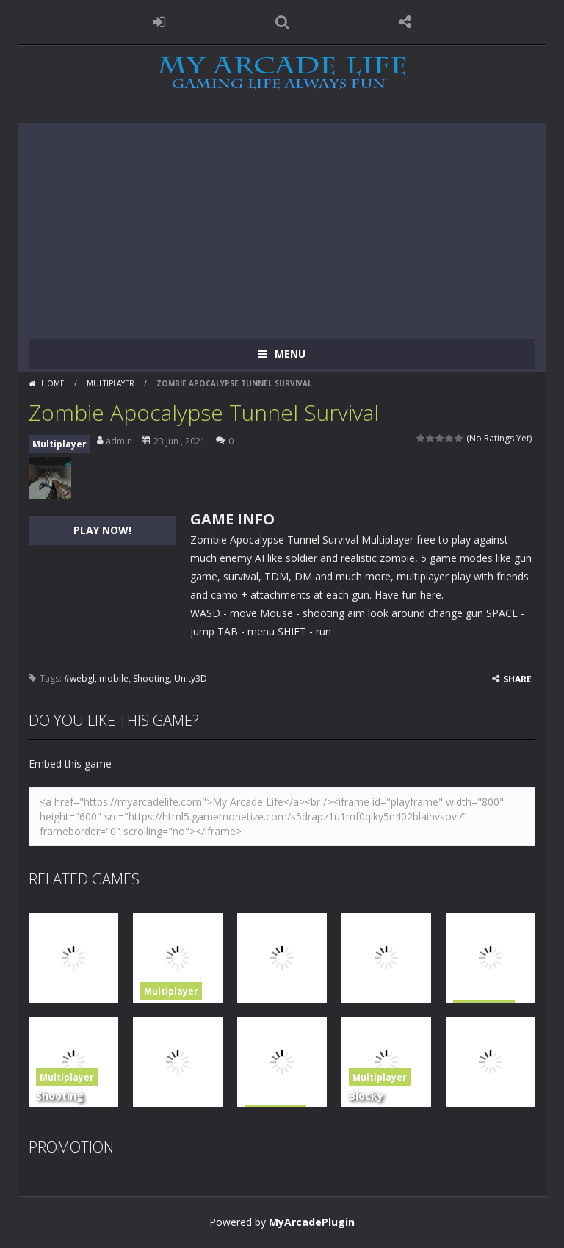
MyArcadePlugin (312, 1222)
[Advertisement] (282, 225)
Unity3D (190, 678)
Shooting (151, 678)
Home (53, 383)
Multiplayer (110, 383)
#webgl (79, 678)
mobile (114, 678)
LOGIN (159, 22)
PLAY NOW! (102, 530)
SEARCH (282, 22)
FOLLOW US (405, 22)
